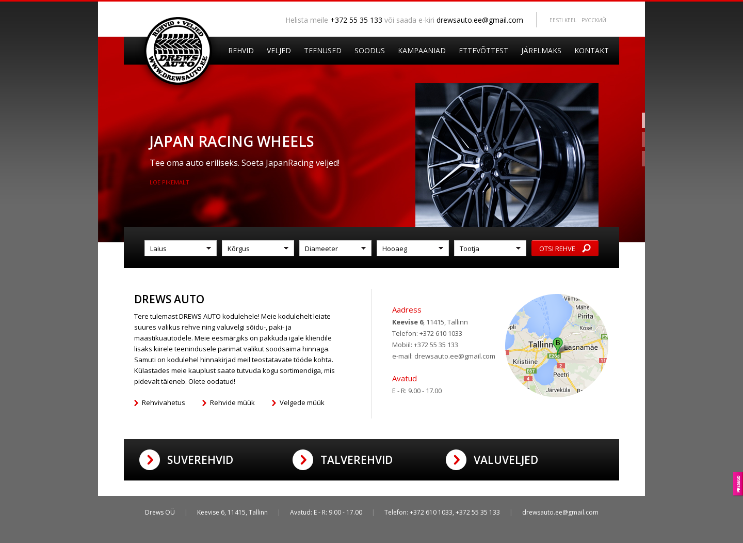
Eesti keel (563, 20)
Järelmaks (541, 50)
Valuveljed (506, 460)
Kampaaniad (422, 50)
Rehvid (241, 50)
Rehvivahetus (163, 402)
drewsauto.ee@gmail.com (480, 20)
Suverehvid (200, 460)
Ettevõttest (483, 50)
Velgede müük (302, 402)
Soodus (369, 50)
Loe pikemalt (169, 182)
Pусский (594, 20)
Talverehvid (356, 460)
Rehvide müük (232, 402)
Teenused (323, 50)
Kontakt (591, 50)
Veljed (279, 50)
